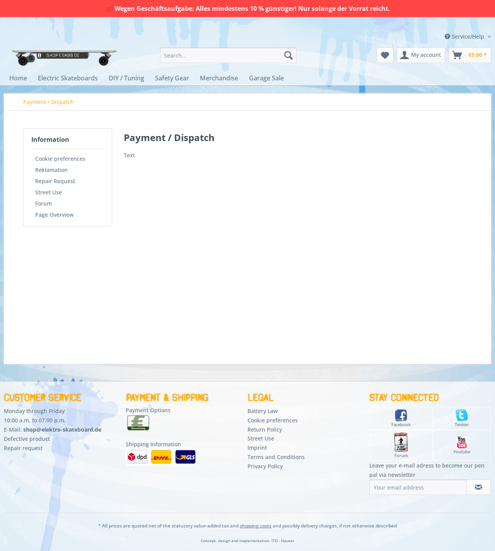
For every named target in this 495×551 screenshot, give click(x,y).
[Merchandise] (219, 78)
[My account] (421, 55)
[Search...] (228, 55)
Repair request (23, 448)
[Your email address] (418, 487)
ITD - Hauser (282, 540)
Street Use (48, 192)
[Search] (288, 55)
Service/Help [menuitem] (465, 36)
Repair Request (55, 181)
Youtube (461, 445)
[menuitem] (228, 55)
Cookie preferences (60, 158)
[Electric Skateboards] (67, 78)
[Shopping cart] (470, 55)
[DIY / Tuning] (126, 78)
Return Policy (265, 429)
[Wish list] (385, 55)
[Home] (18, 78)
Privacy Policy (265, 466)
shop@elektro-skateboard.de (62, 429)
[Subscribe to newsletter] (478, 487)
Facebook (401, 418)
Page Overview (54, 214)
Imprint (257, 447)
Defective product (27, 438)
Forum (43, 203)
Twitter (462, 418)
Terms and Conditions (276, 457)
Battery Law (263, 411)
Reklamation (51, 169)
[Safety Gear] (172, 78)
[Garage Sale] (266, 78)
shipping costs (255, 525)
